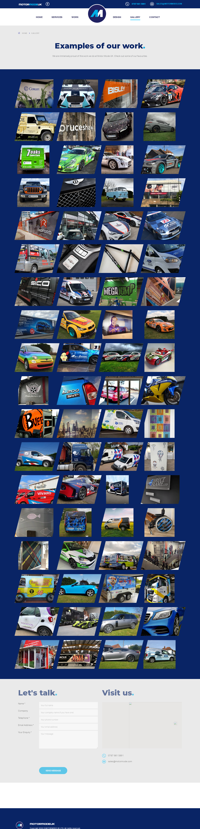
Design (117, 17)
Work (75, 17)
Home (39, 17)
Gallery (135, 17)
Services (57, 17)
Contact (154, 17)
